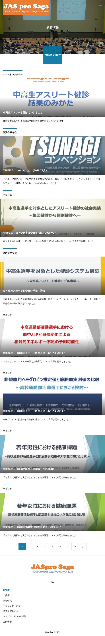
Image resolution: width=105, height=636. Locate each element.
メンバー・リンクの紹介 (15, 616)
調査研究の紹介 (10, 611)
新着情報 (7, 600)
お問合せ (7, 621)
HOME (6, 590)
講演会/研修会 (10, 133)
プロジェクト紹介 (11, 606)
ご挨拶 (6, 595)
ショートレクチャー (13, 75)
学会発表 (7, 195)
